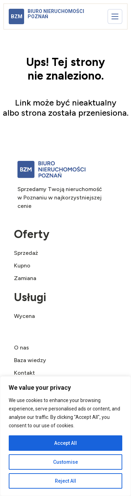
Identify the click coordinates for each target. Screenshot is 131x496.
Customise (65, 462)
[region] (65, 436)
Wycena (24, 316)
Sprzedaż (26, 253)
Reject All (65, 481)
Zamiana (25, 278)
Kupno (22, 265)
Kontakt (24, 372)
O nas (21, 347)
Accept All (65, 443)
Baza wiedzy (30, 360)
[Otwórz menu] (115, 16)
